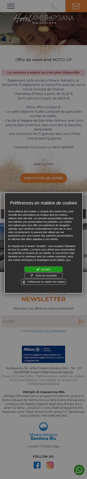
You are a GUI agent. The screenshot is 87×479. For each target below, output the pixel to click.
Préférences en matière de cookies (43, 282)
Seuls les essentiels (43, 275)
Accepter (43, 269)
